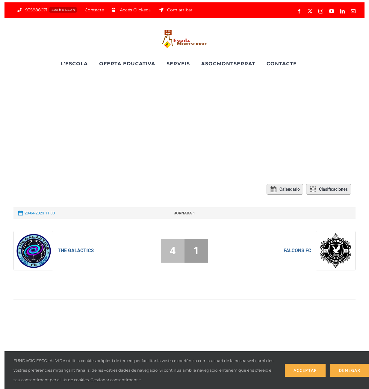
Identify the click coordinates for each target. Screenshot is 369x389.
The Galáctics (76, 250)
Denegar (349, 370)
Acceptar (305, 370)
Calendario (285, 189)
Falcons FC (297, 250)
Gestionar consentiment (115, 379)
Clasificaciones (328, 189)
